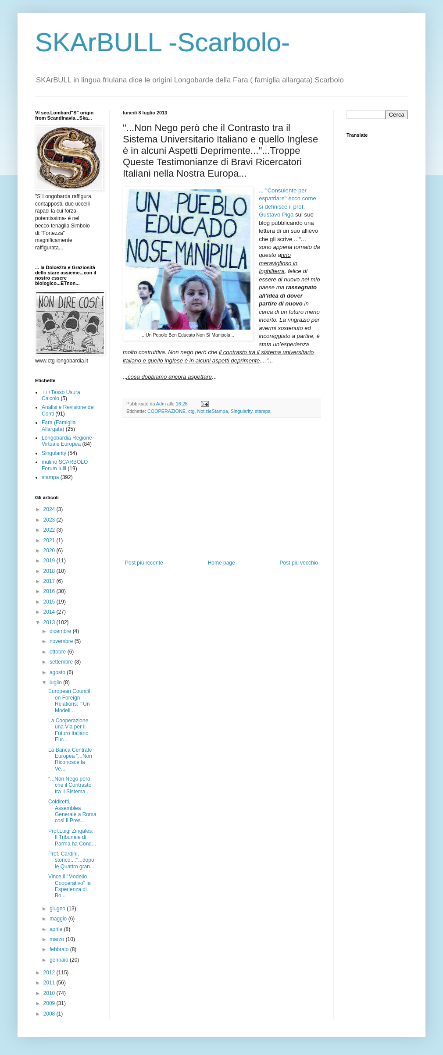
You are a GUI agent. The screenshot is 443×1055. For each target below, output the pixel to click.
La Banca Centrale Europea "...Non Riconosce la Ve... (70, 759)
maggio (59, 919)
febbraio (60, 949)
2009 (50, 1003)
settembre (62, 662)
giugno (58, 909)
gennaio (60, 960)
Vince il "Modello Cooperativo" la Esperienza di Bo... (69, 886)
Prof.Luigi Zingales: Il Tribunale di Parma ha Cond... (72, 837)
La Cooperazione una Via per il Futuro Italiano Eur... (68, 730)
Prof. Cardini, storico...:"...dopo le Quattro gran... (71, 860)
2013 (50, 622)
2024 (50, 509)
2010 (50, 993)
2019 (50, 561)
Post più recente (144, 563)
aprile (57, 929)
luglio (56, 682)
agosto (58, 672)
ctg (191, 411)
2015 (50, 602)
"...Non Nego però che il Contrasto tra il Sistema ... (69, 785)
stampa (262, 411)
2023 (50, 520)
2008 (50, 1014)
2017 (50, 581)
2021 (50, 540)
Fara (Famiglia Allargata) (58, 425)
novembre (62, 641)
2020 (50, 550)
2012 (50, 973)
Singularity (242, 411)
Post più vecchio (299, 563)
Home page (221, 563)
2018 (50, 571)
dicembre (61, 631)
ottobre (59, 652)
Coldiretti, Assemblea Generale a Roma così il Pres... (72, 811)
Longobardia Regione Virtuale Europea (67, 441)
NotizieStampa (212, 411)
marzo (58, 939)
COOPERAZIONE (166, 411)
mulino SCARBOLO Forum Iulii (65, 465)
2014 (50, 612)
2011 (50, 983)
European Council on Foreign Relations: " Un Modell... (69, 700)
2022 (50, 530)
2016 (50, 591)
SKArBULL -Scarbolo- (162, 42)
